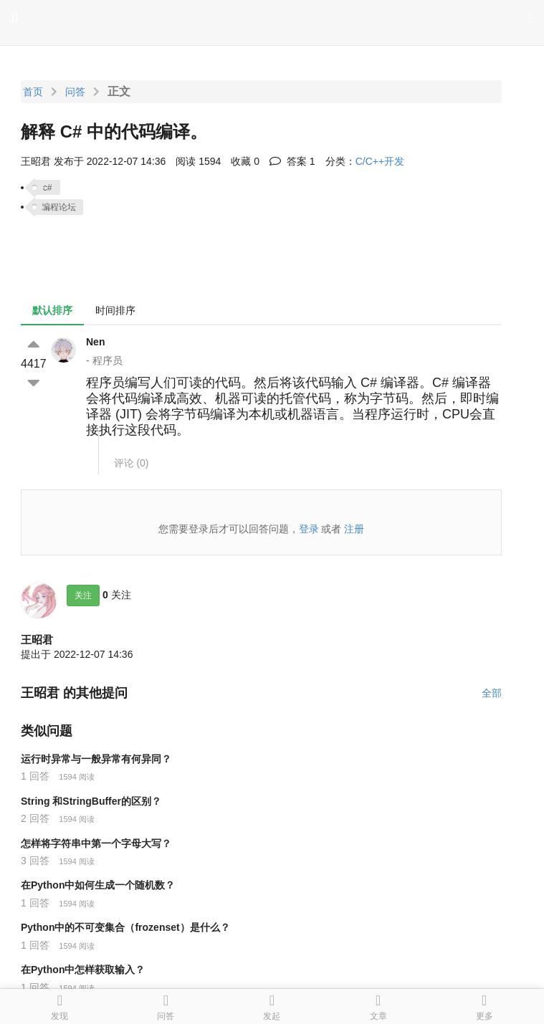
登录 (309, 529)
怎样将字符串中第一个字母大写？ (96, 843)
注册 (354, 529)
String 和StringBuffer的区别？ (91, 801)
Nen (95, 342)
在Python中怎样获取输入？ (83, 969)
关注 (83, 595)
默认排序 (52, 310)
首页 (33, 92)
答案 (292, 161)
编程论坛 (59, 207)
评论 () (131, 463)
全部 (492, 693)
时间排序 (115, 310)
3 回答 (35, 860)
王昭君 (37, 639)
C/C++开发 (379, 161)
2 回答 (35, 818)
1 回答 (35, 776)
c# (47, 188)
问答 (75, 92)
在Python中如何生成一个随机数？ (98, 885)
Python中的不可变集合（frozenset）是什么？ (125, 927)
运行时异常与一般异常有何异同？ (96, 759)
